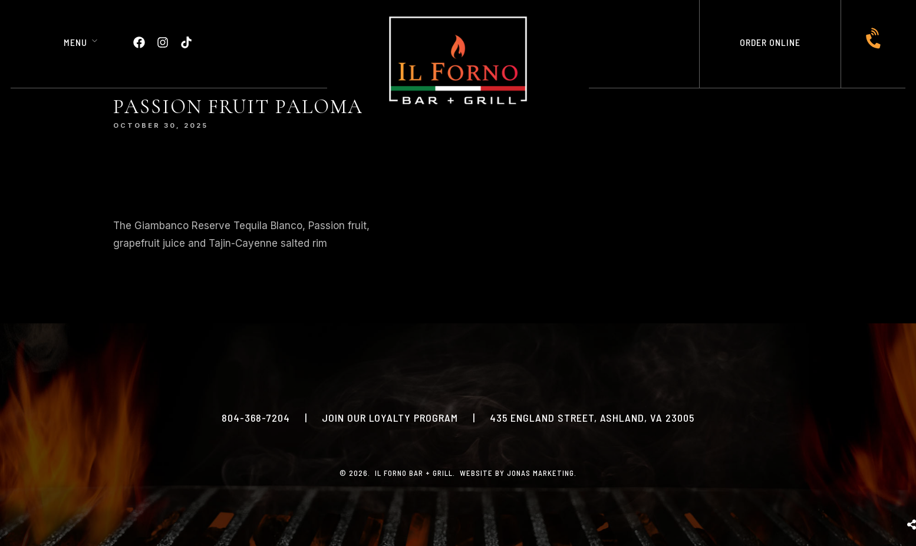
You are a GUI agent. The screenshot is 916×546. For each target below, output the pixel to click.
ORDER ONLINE (770, 42)
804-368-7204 (256, 417)
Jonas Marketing (540, 473)
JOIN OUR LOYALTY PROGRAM (390, 417)
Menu (75, 42)
